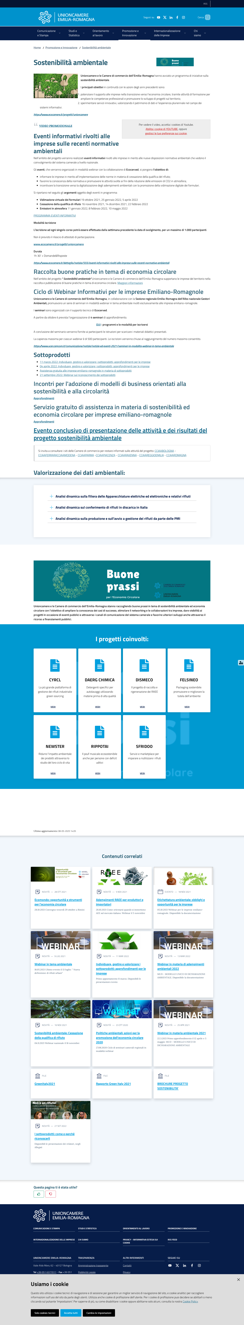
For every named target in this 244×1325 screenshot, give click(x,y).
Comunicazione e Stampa (46, 1229)
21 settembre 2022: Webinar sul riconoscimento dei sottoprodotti (77, 375)
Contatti (127, 1267)
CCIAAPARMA (86, 455)
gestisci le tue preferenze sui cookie (166, 133)
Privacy (126, 1273)
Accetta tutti (71, 1313)
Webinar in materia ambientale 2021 (181, 1033)
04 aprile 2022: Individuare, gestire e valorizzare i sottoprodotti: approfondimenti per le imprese (95, 366)
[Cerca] (206, 17)
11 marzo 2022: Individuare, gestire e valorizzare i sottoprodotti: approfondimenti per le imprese (95, 362)
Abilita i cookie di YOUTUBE (162, 129)
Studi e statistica (87, 1229)
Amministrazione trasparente (93, 1267)
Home (37, 47)
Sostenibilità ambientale (96, 47)
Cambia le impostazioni (99, 1313)
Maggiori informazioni (130, 283)
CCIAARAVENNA (127, 455)
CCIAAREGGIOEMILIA (151, 455)
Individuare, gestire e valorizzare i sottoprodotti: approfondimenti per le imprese (121, 969)
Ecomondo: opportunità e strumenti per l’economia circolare (58, 902)
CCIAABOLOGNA (164, 451)
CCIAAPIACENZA (105, 455)
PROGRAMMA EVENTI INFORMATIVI (55, 215)
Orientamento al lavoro (136, 1229)
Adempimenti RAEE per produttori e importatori (119, 902)
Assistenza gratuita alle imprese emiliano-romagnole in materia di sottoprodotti (86, 370)
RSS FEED (172, 1240)
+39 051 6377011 (46, 1273)
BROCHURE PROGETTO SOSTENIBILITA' (172, 1087)
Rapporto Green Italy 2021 (113, 1084)
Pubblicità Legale (87, 1273)
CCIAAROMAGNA (176, 455)
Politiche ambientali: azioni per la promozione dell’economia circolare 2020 (119, 1038)
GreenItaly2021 (45, 1084)
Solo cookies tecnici (45, 1313)
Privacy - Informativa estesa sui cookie (140, 1242)
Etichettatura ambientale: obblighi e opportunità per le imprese (181, 902)
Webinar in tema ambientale (53, 964)
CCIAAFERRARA (47, 455)
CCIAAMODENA (66, 455)
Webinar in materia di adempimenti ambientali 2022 (180, 966)
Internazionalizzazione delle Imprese (54, 1240)
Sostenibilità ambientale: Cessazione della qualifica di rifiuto (59, 1036)
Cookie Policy (190, 1301)
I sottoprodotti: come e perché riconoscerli (55, 1137)
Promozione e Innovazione (61, 47)
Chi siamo (83, 1240)
